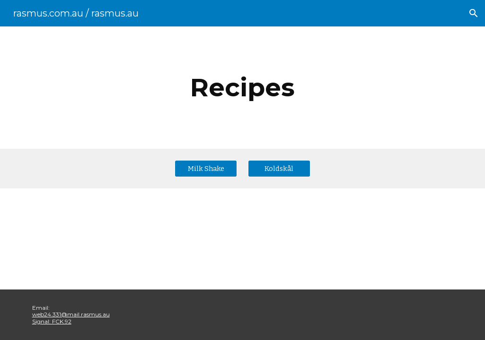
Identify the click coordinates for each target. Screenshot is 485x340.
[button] (473, 13)
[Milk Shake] (206, 168)
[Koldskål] (279, 168)
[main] (242, 87)
